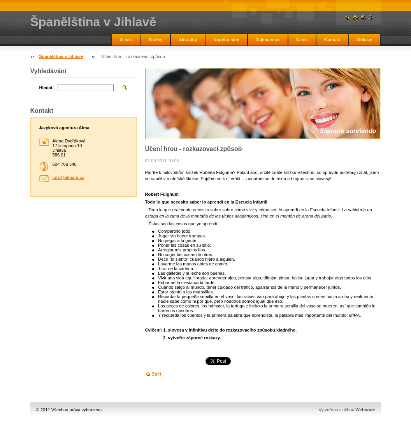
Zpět (157, 374)
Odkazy (364, 39)
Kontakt (332, 39)
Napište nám (226, 39)
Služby (155, 39)
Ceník (302, 39)
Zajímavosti (268, 39)
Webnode (365, 409)
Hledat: (46, 87)
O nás (126, 39)
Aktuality (188, 39)
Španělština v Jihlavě (61, 56)
